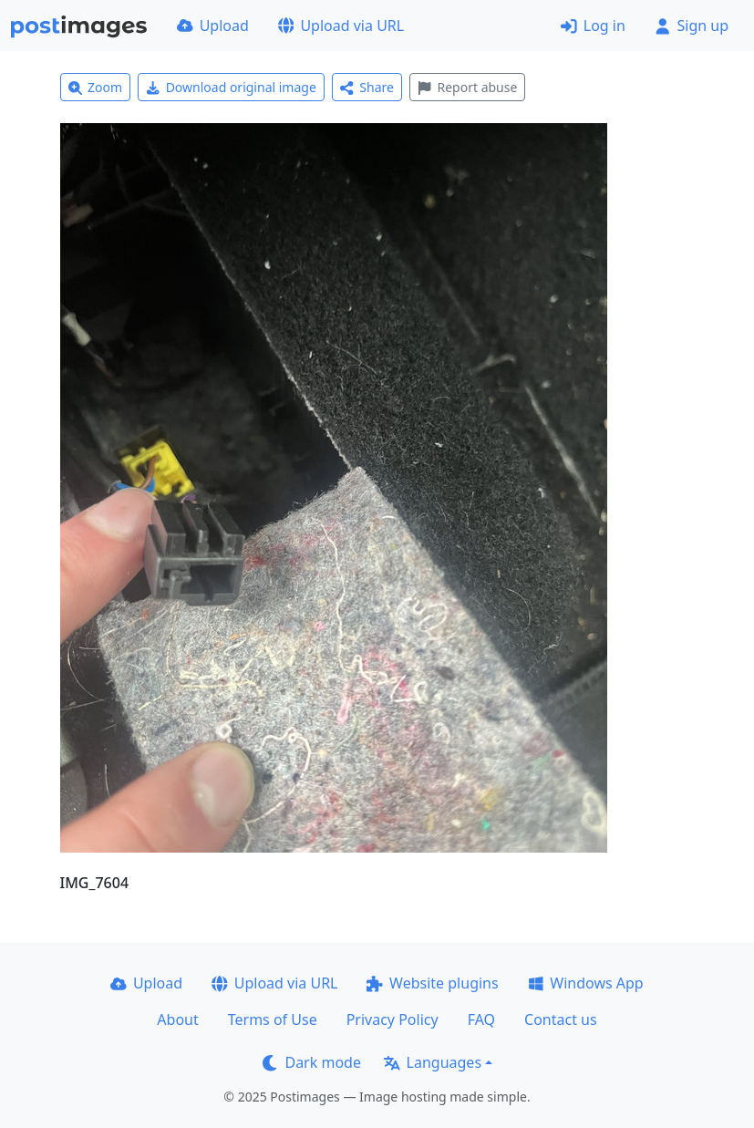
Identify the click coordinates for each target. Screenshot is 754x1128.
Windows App (586, 983)
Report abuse (467, 87)
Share (367, 87)
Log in (593, 26)
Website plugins (432, 983)
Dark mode (312, 1062)
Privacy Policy (392, 1019)
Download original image (231, 87)
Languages (432, 1062)
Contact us (560, 1019)
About (177, 1019)
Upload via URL (341, 26)
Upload (213, 26)
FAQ (481, 1019)
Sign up (691, 26)
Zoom (95, 87)
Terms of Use (272, 1019)
